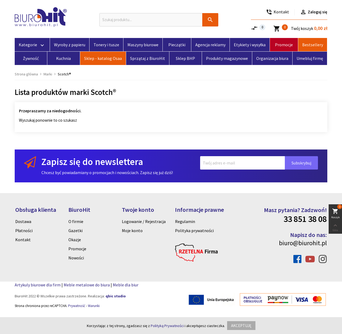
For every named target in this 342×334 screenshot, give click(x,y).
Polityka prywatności (194, 230)
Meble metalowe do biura (87, 284)
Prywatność (76, 306)
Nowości (76, 257)
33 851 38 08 (305, 219)
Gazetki (75, 230)
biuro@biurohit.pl (303, 243)
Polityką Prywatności (167, 325)
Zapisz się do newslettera (92, 162)
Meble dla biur (125, 284)
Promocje (77, 248)
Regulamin (185, 221)
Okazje (74, 239)
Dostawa (23, 221)
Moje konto (132, 230)
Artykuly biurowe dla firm (38, 284)
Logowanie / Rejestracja (144, 221)
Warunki (94, 306)
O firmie (75, 221)
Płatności (24, 230)
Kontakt (23, 239)
